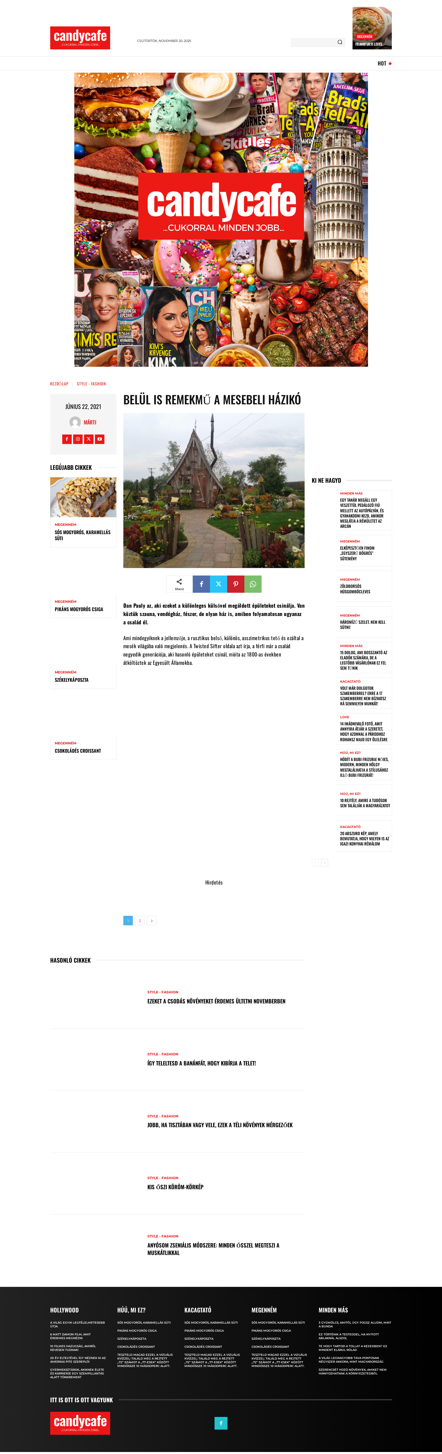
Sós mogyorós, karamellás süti (82, 535)
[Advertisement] (214, 838)
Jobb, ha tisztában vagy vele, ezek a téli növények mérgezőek (210, 1125)
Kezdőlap (59, 384)
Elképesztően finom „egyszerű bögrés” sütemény (357, 553)
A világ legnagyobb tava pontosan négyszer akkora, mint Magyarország (351, 1360)
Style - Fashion (91, 384)
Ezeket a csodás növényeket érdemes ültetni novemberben (222, 1001)
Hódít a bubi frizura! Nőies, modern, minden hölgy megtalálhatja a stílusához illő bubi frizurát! (364, 767)
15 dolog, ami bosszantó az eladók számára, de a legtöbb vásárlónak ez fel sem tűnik (363, 660)
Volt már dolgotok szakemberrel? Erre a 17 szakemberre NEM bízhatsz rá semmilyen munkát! (363, 696)
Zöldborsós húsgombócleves (355, 588)
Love (344, 717)
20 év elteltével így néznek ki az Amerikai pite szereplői (78, 1360)
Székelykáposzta (72, 679)
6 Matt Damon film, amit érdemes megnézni (70, 1336)
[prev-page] (315, 862)
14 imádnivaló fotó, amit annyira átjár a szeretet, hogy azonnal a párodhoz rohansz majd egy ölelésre (364, 731)
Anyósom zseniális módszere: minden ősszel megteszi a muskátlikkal (218, 1249)
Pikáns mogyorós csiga (79, 609)
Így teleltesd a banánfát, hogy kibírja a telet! (206, 1063)
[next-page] (324, 862)
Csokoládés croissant (78, 750)
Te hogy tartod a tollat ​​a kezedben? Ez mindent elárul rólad (353, 1348)
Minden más (351, 493)
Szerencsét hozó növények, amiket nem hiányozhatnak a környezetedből (353, 1371)
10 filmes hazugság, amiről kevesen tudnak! (73, 1348)
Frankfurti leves (368, 44)
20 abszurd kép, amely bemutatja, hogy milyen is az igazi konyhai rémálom (364, 838)
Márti (90, 422)
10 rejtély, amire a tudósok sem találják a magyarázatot (365, 802)
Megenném (365, 36)
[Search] (339, 42)
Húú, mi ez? (350, 752)
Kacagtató (350, 681)
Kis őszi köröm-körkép (177, 1186)
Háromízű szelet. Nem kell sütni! (362, 624)
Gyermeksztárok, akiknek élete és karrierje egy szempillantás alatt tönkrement (77, 1373)
